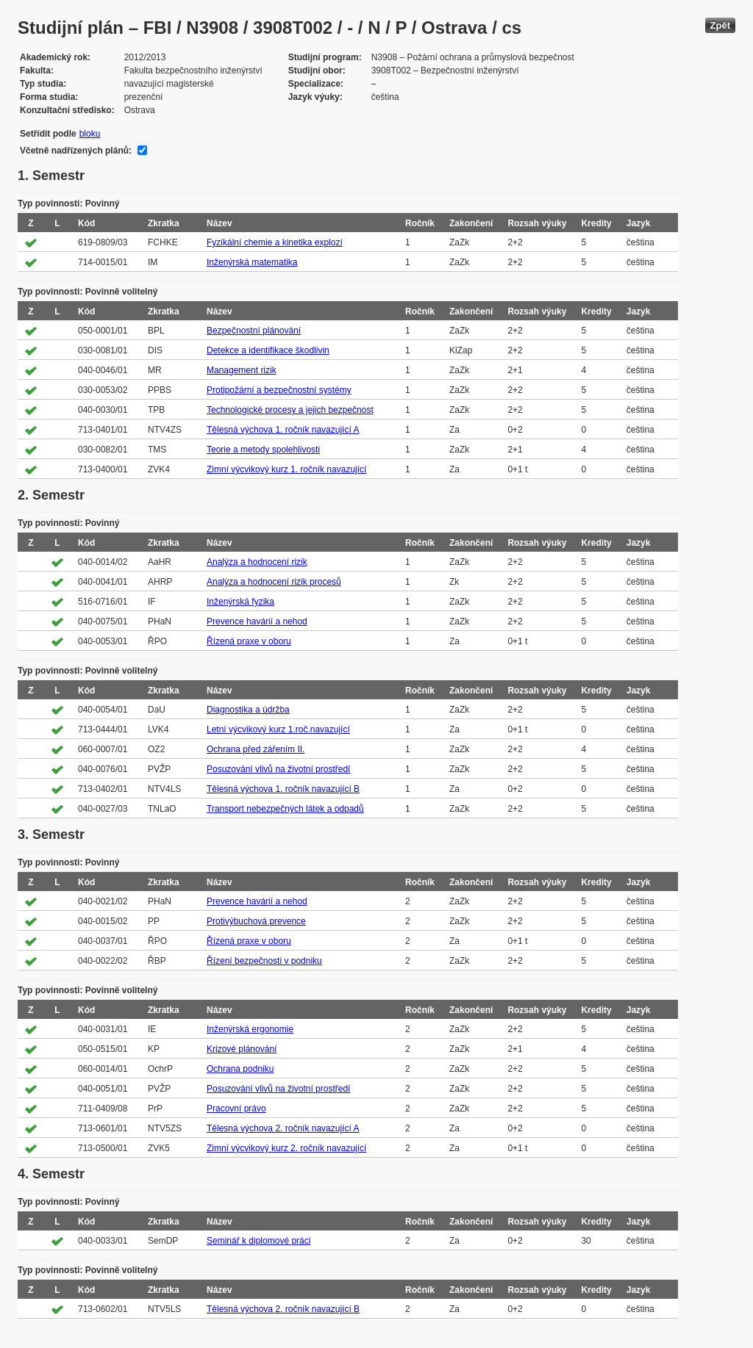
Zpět (720, 25)
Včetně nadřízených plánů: (76, 150)
